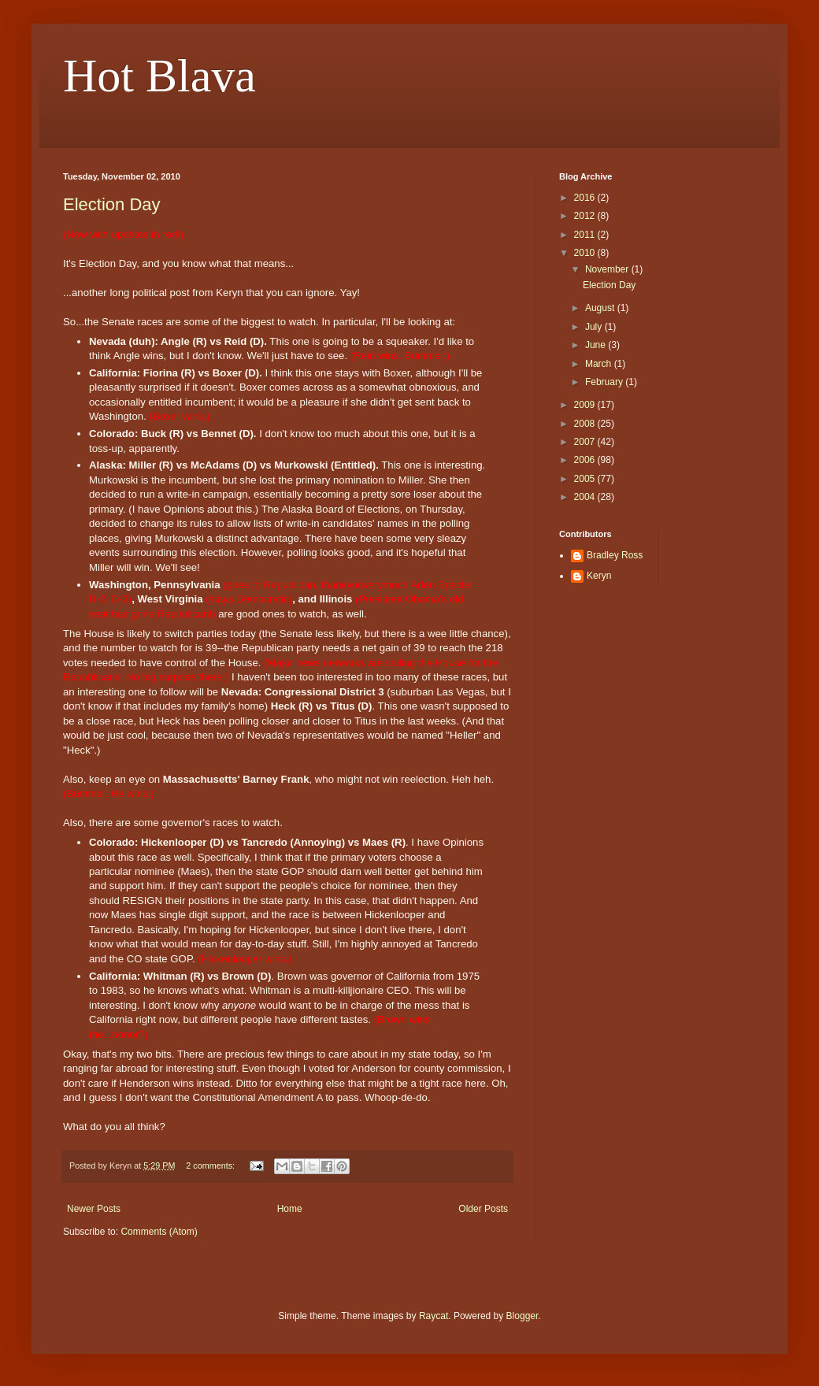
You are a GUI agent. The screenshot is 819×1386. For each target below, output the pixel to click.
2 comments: (211, 1165)
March (599, 363)
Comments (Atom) (158, 1231)
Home (289, 1208)
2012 (586, 215)
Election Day (112, 204)
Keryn (599, 575)
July (595, 326)
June (596, 344)
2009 (586, 404)
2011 (586, 234)
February (605, 381)
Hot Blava (159, 76)
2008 (586, 423)
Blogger (522, 1315)
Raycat (433, 1315)
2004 (586, 496)
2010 (586, 252)
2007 (586, 441)
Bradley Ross (615, 555)
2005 (586, 478)
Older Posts (483, 1208)
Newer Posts (93, 1208)
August (601, 307)
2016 (586, 197)
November (608, 269)
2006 (586, 459)
